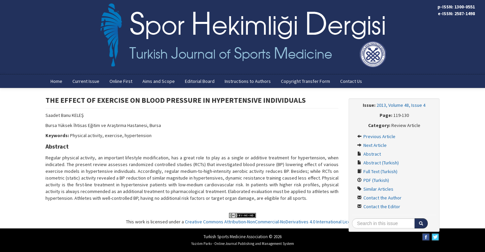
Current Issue (85, 81)
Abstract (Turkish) (378, 163)
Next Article (372, 145)
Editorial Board (200, 81)
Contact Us (351, 81)
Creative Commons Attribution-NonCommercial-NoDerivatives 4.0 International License (271, 222)
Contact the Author (379, 198)
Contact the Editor (378, 206)
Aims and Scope (158, 81)
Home (56, 81)
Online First (120, 81)
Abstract (369, 154)
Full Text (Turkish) (377, 171)
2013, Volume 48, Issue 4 (401, 105)
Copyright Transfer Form (305, 81)
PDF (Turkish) (373, 180)
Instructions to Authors (248, 81)
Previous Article (376, 136)
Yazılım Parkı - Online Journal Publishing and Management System (242, 243)
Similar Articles (375, 189)
